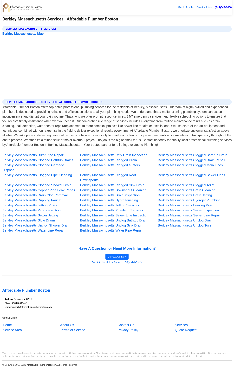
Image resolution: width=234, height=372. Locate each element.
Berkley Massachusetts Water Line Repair (33, 230)
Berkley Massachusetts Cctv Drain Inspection (113, 155)
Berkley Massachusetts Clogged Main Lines (190, 165)
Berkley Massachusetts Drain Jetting (185, 195)
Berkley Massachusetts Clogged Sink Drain (112, 185)
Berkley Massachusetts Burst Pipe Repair (33, 155)
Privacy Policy (127, 330)
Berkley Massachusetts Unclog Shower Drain (35, 225)
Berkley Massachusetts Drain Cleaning (186, 190)
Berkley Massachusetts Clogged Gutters (110, 165)
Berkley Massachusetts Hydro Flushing (109, 200)
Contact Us (125, 325)
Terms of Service (72, 330)
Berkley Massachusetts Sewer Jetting (30, 215)
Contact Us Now (117, 256)
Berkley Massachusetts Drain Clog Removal (35, 195)
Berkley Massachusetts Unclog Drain (185, 220)
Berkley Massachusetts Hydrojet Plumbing (189, 200)
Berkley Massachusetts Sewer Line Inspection (114, 215)
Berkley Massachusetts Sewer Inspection (188, 210)
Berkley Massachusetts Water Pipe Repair (111, 230)
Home (7, 325)
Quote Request (186, 330)
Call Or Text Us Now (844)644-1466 (117, 262)
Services (181, 325)
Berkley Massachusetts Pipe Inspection (31, 210)
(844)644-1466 (223, 7)
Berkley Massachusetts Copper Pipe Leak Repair (38, 190)
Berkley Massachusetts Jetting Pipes (29, 205)
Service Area (12, 330)
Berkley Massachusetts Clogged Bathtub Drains (37, 160)
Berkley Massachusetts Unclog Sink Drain (111, 225)
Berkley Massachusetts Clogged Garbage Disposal (33, 167)
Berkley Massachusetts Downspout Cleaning (113, 190)
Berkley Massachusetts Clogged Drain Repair (191, 160)
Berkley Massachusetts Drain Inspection (110, 195)
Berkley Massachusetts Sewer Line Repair (189, 215)
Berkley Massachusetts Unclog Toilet (185, 225)
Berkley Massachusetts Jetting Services (109, 205)
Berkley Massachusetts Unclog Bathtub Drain (113, 220)
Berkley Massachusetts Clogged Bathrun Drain (192, 155)
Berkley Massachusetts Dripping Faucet (31, 200)
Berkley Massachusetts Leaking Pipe (185, 205)
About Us (67, 325)
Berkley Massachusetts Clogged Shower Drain (36, 185)
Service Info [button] (204, 7)
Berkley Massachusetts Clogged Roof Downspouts (108, 177)
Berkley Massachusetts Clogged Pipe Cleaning (37, 175)
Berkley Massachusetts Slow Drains (29, 220)
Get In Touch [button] (185, 7)
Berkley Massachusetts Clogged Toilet (186, 185)
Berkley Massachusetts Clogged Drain (108, 160)
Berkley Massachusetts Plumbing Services (111, 210)
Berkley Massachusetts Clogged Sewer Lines (191, 175)
